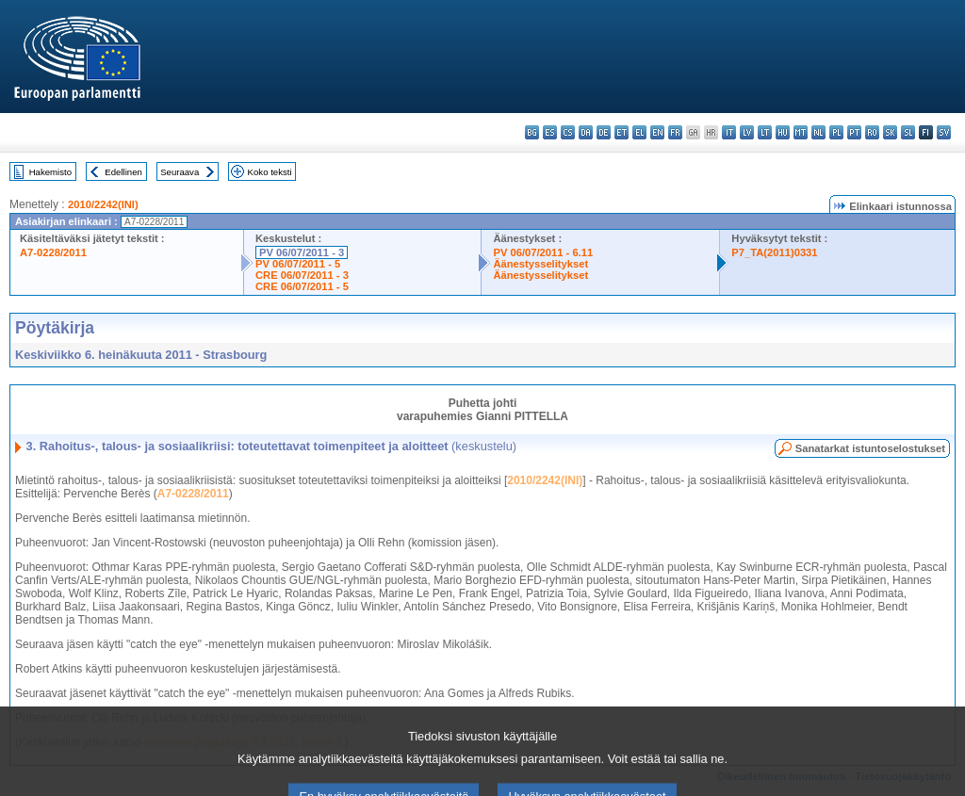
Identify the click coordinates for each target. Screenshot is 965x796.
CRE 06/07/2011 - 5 (302, 286)
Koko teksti (270, 172)
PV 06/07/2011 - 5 (297, 263)
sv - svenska (944, 132)
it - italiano (729, 132)
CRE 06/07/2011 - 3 (302, 275)
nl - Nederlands (818, 132)
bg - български (532, 132)
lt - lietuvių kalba (765, 132)
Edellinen (123, 172)
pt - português (854, 132)
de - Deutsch (604, 132)
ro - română (872, 132)
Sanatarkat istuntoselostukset (870, 448)
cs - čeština (568, 132)
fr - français (675, 132)
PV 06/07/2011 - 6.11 (543, 252)
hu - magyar (783, 132)
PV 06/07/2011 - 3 (301, 252)
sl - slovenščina (908, 132)
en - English (657, 132)
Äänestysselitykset (540, 263)
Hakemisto (50, 172)
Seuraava (179, 172)
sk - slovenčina (890, 132)
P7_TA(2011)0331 (774, 252)
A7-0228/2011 (53, 252)
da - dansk (586, 132)
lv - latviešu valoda (747, 132)
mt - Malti (800, 132)
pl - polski (836, 132)
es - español (550, 132)
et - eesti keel (621, 132)
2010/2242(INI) (103, 204)
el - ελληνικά (639, 132)
